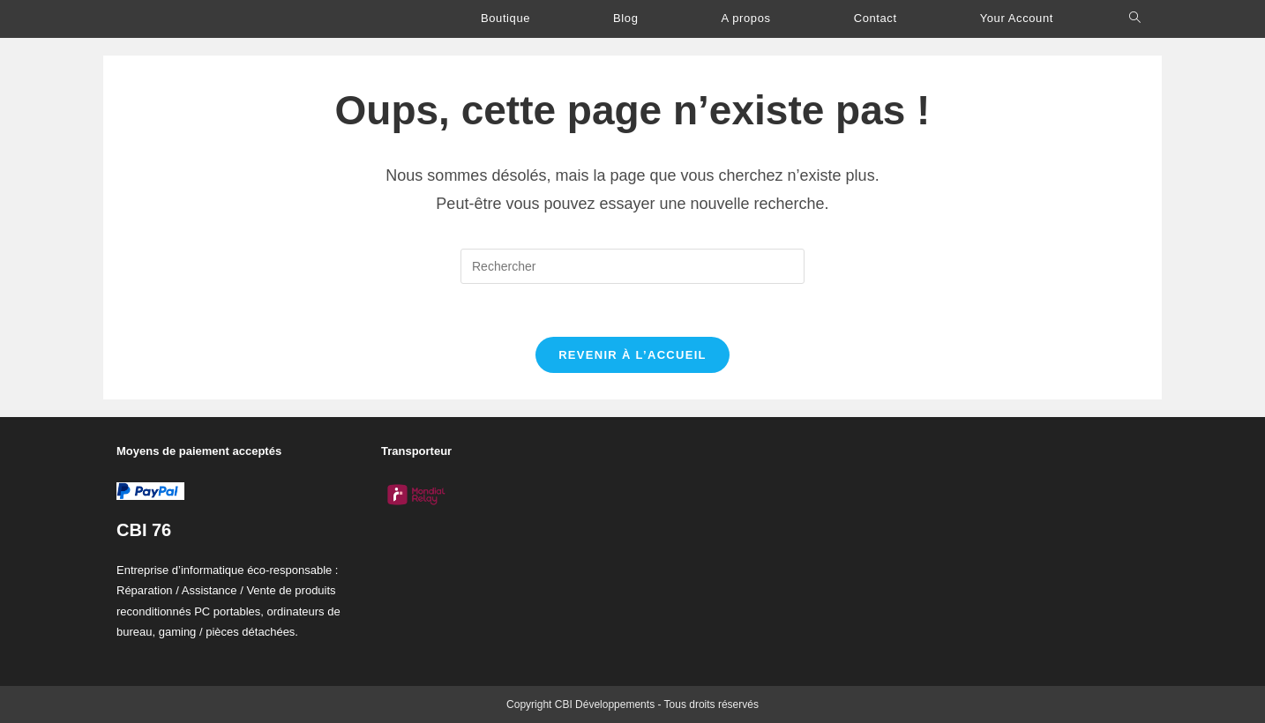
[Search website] (1135, 18)
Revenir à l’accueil (632, 355)
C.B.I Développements (209, 19)
